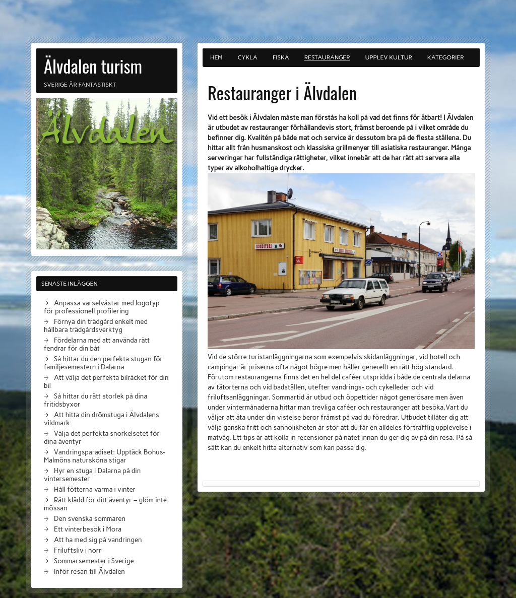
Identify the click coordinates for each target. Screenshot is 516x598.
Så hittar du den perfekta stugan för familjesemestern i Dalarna (103, 363)
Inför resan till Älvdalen (89, 571)
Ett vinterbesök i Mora (87, 529)
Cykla (247, 57)
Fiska (281, 57)
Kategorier (445, 57)
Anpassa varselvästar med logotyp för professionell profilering (102, 307)
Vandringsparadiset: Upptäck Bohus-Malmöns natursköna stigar (104, 456)
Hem (216, 57)
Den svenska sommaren (89, 518)
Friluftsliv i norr (78, 550)
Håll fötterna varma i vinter (95, 489)
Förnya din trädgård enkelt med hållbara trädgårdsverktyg (96, 325)
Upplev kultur (388, 57)
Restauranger (327, 57)
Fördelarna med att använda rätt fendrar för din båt (97, 344)
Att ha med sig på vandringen (98, 540)
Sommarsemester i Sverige (94, 561)
